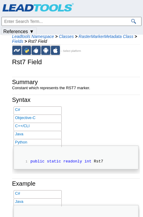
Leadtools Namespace (33, 36)
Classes (66, 36)
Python (21, 142)
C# (17, 109)
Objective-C (25, 117)
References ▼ (18, 31)
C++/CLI (22, 126)
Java (19, 134)
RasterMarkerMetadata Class (106, 36)
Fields (17, 41)
